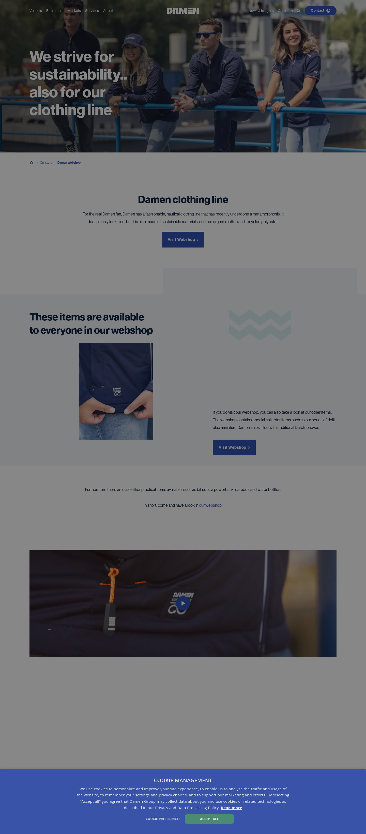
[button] (123, 818)
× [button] (364, 771)
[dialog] (183, 801)
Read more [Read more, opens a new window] (231, 807)
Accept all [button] (209, 819)
